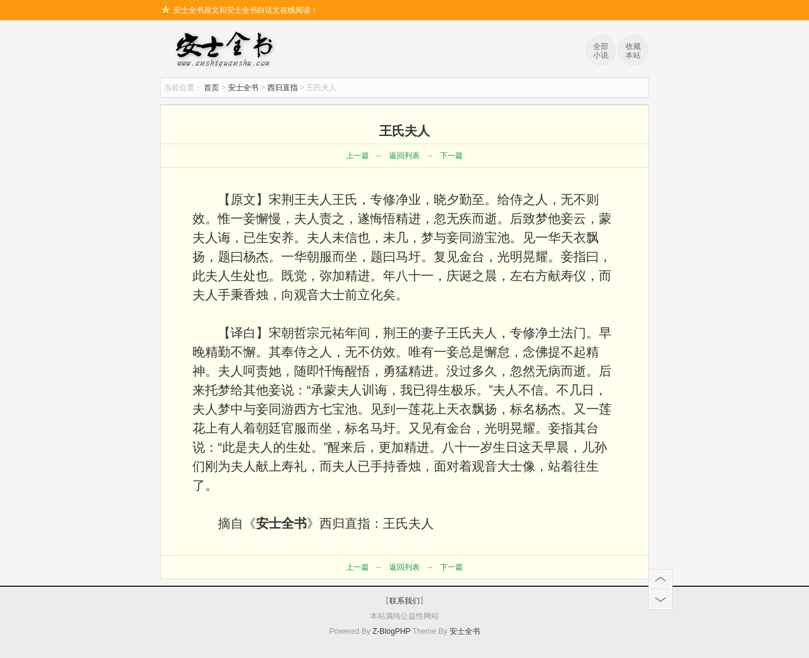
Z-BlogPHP (392, 631)
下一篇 (451, 155)
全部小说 (600, 51)
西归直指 (282, 87)
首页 (211, 87)
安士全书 (227, 51)
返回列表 (404, 155)
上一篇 (357, 155)
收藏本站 (633, 51)
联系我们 (404, 600)
